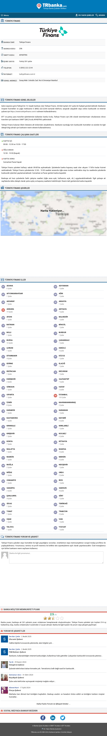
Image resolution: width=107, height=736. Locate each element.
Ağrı (61, 293)
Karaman (63, 410)
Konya (10, 441)
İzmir (9, 402)
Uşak (9, 519)
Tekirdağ (63, 503)
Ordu (61, 472)
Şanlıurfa (11, 496)
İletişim (69, 732)
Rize (61, 480)
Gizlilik (63, 732)
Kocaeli (62, 433)
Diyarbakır (12, 356)
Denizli (62, 348)
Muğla (10, 465)
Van (61, 519)
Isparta (10, 395)
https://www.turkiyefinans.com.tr (23, 111)
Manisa (62, 449)
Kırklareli (64, 426)
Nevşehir (63, 465)
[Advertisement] (53, 89)
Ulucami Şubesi (16, 639)
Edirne (10, 363)
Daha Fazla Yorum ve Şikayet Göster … (53, 704)
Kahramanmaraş (67, 402)
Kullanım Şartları (54, 732)
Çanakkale (64, 340)
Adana (10, 286)
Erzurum (63, 371)
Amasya (62, 301)
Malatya (11, 449)
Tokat (9, 511)
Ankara (10, 309)
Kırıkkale (11, 426)
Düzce (62, 356)
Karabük (11, 410)
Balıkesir (63, 317)
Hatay (62, 387)
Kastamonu (12, 418)
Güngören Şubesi (16, 665)
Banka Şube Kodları (41, 726)
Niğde (9, 472)
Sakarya (11, 488)
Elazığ (62, 363)
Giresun (10, 387)
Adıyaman (63, 286)
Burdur (62, 332)
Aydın (9, 317)
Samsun (63, 488)
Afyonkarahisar (15, 293)
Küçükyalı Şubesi (16, 678)
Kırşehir (10, 433)
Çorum (10, 348)
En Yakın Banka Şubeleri (52, 729)
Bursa (10, 340)
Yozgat (62, 527)
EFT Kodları (66, 726)
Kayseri (62, 418)
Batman (10, 325)
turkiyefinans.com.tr (27, 74)
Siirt (61, 496)
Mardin (10, 457)
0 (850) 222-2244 (26, 68)
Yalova (10, 527)
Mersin (62, 457)
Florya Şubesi (15, 690)
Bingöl (62, 325)
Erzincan (11, 371)
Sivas (9, 503)
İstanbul (63, 395)
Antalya (63, 309)
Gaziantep (64, 379)
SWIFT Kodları (55, 726)
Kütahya (63, 441)
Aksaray (11, 301)
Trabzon (63, 511)
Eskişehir (11, 379)
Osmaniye (11, 480)
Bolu (9, 332)
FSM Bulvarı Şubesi (17, 652)
